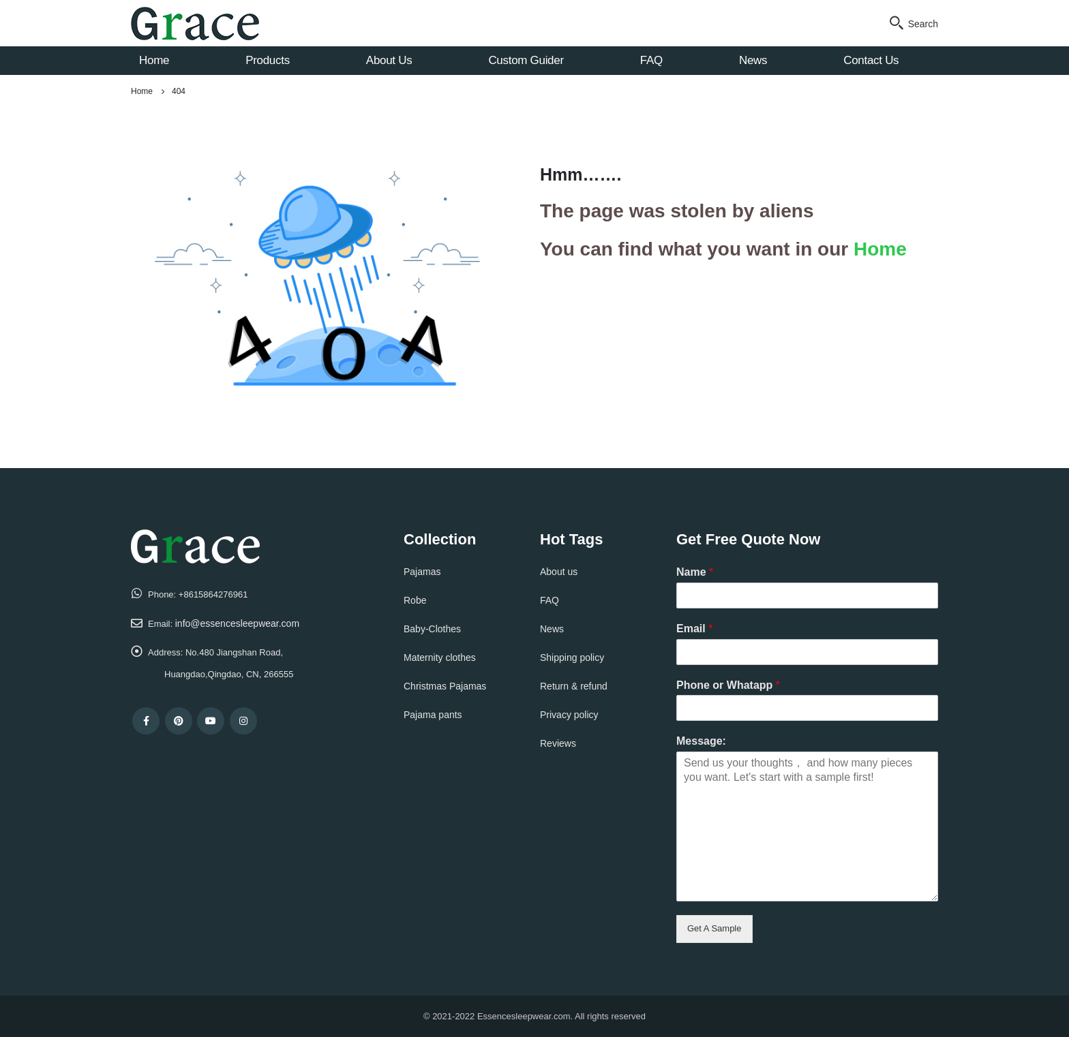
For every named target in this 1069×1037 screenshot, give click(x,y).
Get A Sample (714, 928)
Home (154, 60)
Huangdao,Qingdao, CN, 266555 (228, 674)
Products (267, 60)
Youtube (210, 720)
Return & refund (573, 686)
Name (694, 572)
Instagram (243, 720)
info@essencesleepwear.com (237, 623)
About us (558, 571)
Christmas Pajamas (445, 686)
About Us (389, 60)
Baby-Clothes (432, 628)
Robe (415, 600)
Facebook (146, 720)
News (753, 60)
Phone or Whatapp (728, 685)
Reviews (558, 743)
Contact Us (871, 60)
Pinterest (178, 720)
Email (694, 628)
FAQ (651, 60)
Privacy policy (569, 714)
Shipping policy (572, 657)
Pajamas (422, 571)
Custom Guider (525, 60)
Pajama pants (433, 714)
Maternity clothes (440, 657)
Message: (701, 741)
